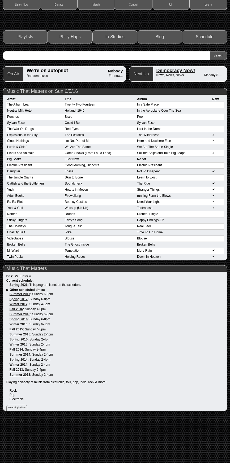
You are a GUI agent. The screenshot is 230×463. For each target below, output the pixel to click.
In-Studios (115, 79)
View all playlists (16, 450)
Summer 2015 (20, 377)
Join (170, 4)
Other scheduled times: (27, 333)
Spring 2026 (19, 328)
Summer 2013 (20, 418)
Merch (96, 4)
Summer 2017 (20, 337)
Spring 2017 (19, 342)
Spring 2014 (19, 402)
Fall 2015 (16, 372)
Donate (58, 4)
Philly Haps (70, 79)
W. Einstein (23, 319)
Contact (133, 4)
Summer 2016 (20, 357)
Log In (208, 4)
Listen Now (21, 4)
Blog (159, 79)
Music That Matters (26, 311)
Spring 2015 (19, 382)
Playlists (25, 79)
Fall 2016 (16, 352)
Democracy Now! (175, 113)
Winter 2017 (18, 347)
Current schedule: (20, 323)
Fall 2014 (16, 392)
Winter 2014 (18, 407)
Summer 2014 (20, 397)
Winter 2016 (18, 367)
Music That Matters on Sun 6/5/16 (42, 134)
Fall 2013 (16, 412)
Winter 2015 (18, 387)
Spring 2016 (19, 362)
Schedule (205, 79)
